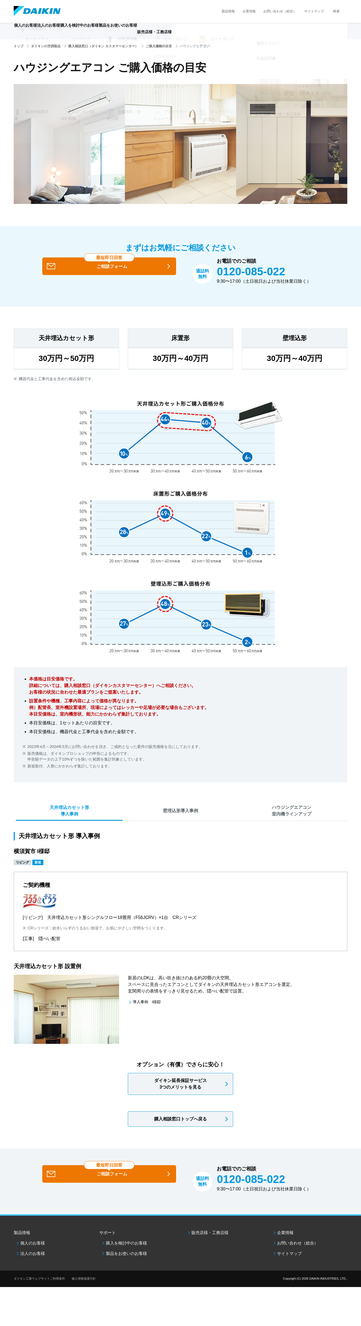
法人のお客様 (32, 1265)
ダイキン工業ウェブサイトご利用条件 (39, 1290)
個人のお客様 (32, 1254)
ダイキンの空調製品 (46, 46)
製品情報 (228, 11)
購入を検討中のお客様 (126, 1254)
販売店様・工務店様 (196, 34)
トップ (19, 46)
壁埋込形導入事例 (180, 820)
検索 (336, 11)
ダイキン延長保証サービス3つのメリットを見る (180, 1095)
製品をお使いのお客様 (126, 1265)
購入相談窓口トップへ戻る (180, 1130)
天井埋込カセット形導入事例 (69, 820)
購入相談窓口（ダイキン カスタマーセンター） (103, 46)
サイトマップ (314, 11)
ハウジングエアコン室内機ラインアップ (291, 820)
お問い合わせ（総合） (279, 11)
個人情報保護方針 (84, 1290)
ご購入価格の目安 (159, 46)
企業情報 (249, 11)
